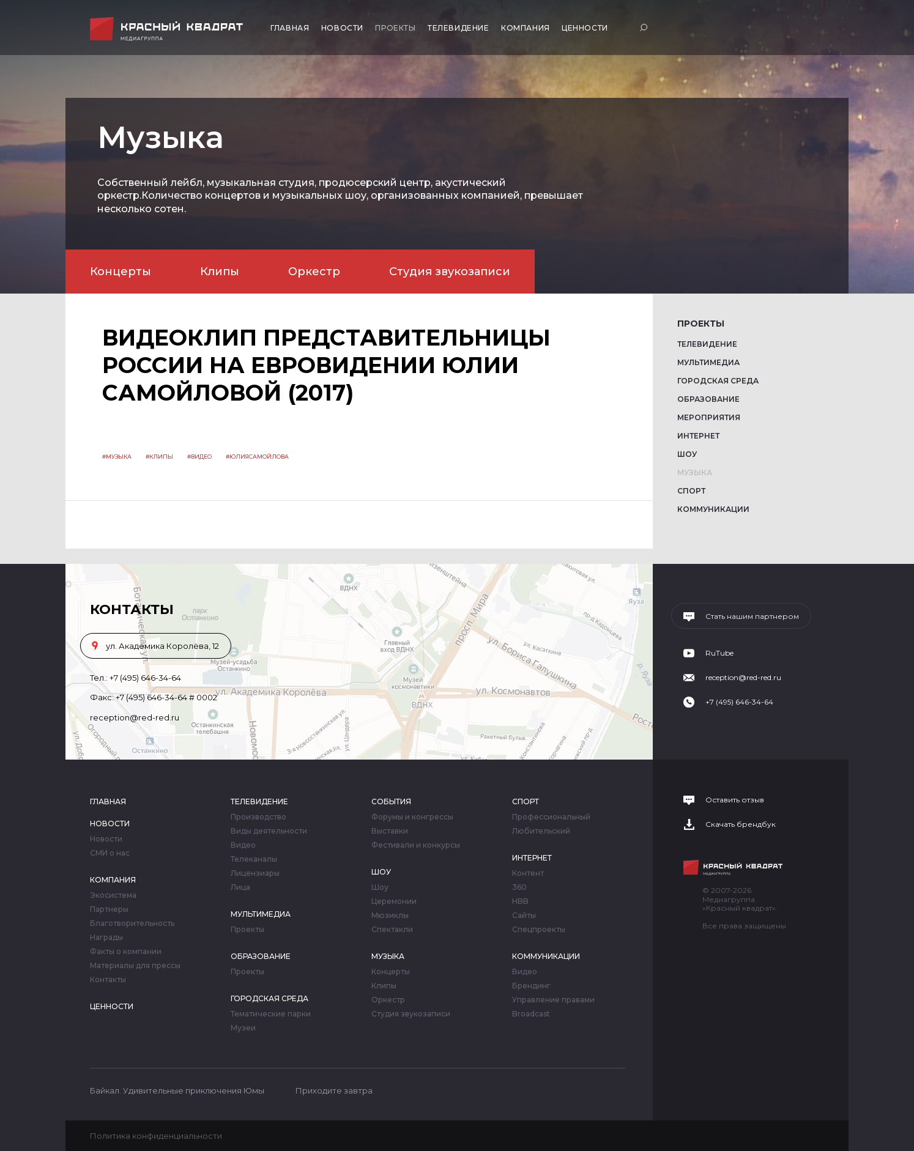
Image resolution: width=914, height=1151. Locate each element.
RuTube (719, 653)
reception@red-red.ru (134, 717)
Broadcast (531, 1014)
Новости (342, 27)
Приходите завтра (334, 1090)
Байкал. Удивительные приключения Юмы (177, 1090)
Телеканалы (254, 859)
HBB (520, 901)
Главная (289, 27)
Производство (258, 817)
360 (519, 887)
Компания (525, 27)
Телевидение (458, 27)
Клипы (219, 271)
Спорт (691, 490)
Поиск (645, 27)
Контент (528, 873)
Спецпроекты (538, 929)
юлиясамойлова (259, 456)
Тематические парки (271, 1014)
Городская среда (718, 380)
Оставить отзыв (734, 800)
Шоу (687, 454)
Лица (240, 887)
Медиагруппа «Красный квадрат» (168, 29)
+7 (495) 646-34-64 (145, 678)
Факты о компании (126, 951)
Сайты (524, 915)
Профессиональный (551, 817)
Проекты (395, 27)
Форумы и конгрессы (412, 817)
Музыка (694, 472)
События (391, 801)
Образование (708, 399)
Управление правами (553, 1000)
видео (201, 456)
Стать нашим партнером (752, 616)
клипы (161, 456)
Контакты (108, 979)
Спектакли (392, 929)
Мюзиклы (390, 915)
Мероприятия (708, 417)
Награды (106, 937)
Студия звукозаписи (449, 271)
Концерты (120, 271)
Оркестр (314, 271)
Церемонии (394, 901)
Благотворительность (132, 923)
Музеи (243, 1028)
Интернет (698, 435)
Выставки (389, 831)
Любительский (541, 831)
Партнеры (109, 909)
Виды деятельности (269, 831)
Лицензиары (255, 873)
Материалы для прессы (135, 965)
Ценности (585, 27)
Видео (243, 845)
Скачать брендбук (740, 824)
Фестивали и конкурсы (415, 845)
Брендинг (531, 986)
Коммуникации (713, 509)
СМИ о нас (110, 853)
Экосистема (113, 895)
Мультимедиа (708, 362)
